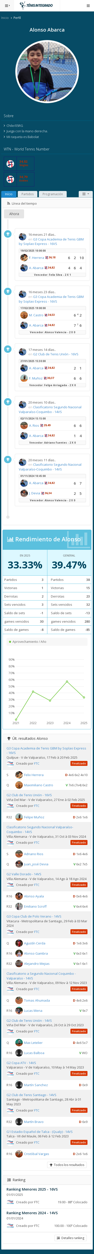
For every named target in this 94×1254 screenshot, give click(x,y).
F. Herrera (36, 257)
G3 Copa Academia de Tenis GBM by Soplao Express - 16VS (51, 241)
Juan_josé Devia (36, 864)
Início (9, 194)
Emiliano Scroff (35, 906)
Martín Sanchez (36, 1085)
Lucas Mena (33, 1010)
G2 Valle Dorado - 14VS (24, 874)
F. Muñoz (36, 378)
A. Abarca (36, 268)
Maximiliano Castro (38, 785)
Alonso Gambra (36, 953)
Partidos (28, 194)
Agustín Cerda (34, 943)
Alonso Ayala (34, 896)
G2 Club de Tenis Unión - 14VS (29, 1020)
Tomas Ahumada (37, 1000)
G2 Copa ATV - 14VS (21, 1063)
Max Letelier (33, 1042)
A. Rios (34, 425)
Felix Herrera (34, 775)
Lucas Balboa (34, 1053)
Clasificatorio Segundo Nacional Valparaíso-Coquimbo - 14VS (50, 409)
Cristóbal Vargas (36, 1153)
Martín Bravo (34, 1121)
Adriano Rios (33, 854)
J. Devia (34, 493)
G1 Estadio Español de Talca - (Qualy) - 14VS (40, 1131)
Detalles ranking (70, 1238)
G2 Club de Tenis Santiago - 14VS (31, 1095)
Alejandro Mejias (37, 963)
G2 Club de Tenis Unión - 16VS (55, 354)
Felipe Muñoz (34, 817)
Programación (53, 194)
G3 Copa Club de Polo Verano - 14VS (34, 916)
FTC (36, 763)
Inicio (5, 18)
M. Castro (36, 315)
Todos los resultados (67, 1165)
